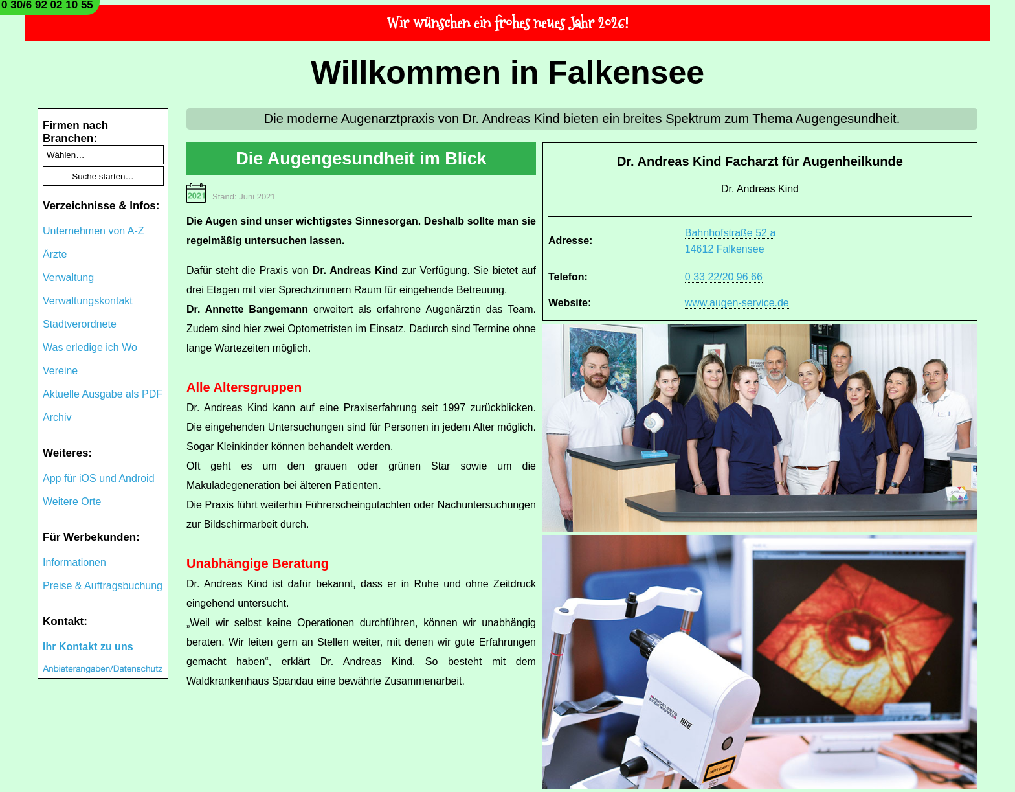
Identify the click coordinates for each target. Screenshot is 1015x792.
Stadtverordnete (80, 324)
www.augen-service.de (737, 302)
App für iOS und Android (99, 478)
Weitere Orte (72, 501)
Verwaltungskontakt (88, 300)
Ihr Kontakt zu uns (88, 646)
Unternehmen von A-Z (93, 230)
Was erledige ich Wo (90, 347)
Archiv (57, 417)
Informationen (74, 562)
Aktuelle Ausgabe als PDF (102, 394)
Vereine (60, 370)
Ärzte (55, 254)
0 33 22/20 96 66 (724, 276)
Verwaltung (68, 277)
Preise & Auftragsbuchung (102, 585)
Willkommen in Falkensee (507, 72)
